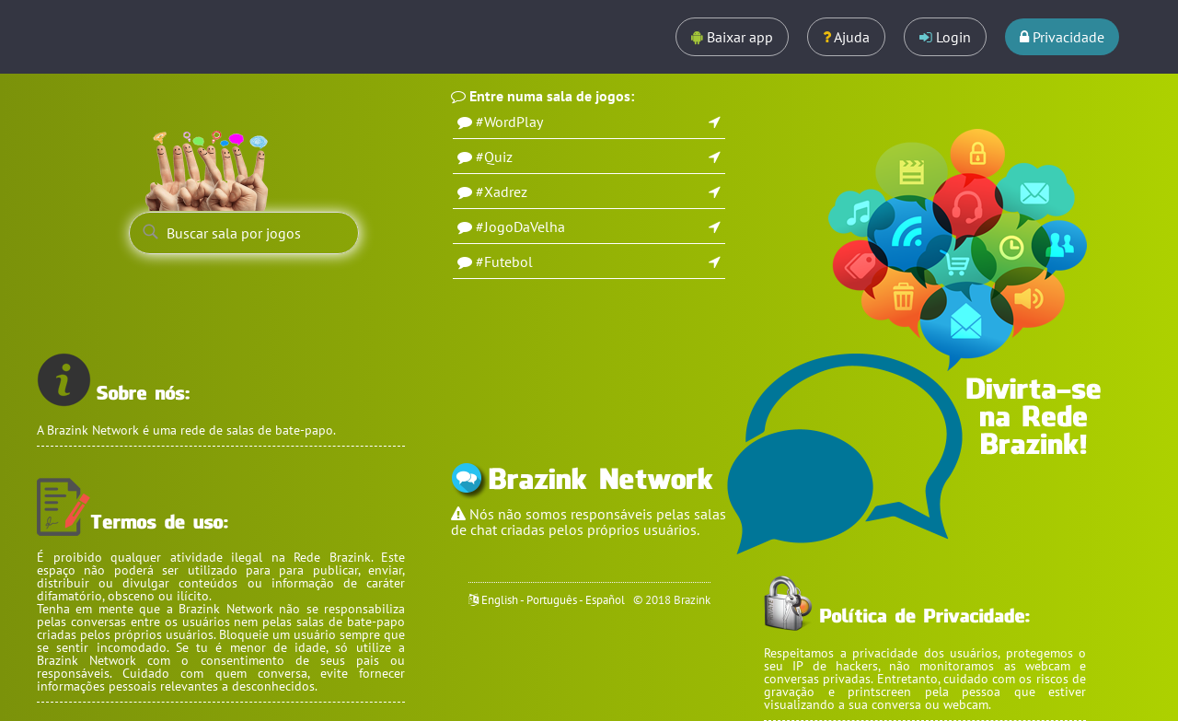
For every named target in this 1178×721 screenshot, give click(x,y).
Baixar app (732, 37)
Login (945, 37)
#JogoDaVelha (520, 226)
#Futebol (504, 261)
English (499, 600)
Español (605, 600)
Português (551, 600)
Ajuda (846, 37)
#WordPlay (509, 121)
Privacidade (1062, 37)
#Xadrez (501, 191)
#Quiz (494, 156)
